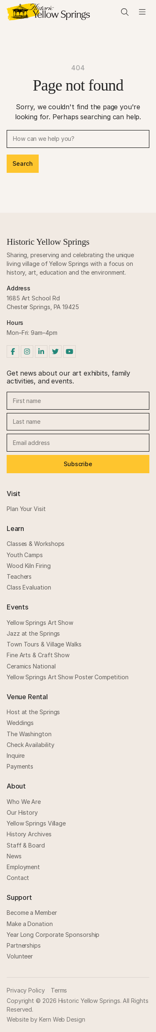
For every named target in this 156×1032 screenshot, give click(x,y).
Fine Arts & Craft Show (38, 655)
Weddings (20, 722)
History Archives (29, 834)
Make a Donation (30, 923)
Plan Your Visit (26, 508)
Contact (18, 877)
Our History (22, 812)
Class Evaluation (29, 587)
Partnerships (24, 945)
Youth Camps (25, 554)
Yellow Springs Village (36, 823)
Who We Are (24, 801)
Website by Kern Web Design (46, 1019)
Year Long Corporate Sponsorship (53, 934)
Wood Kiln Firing (29, 565)
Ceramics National (31, 666)
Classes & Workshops (35, 543)
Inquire (16, 755)
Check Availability (30, 744)
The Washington (29, 733)
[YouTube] (69, 351)
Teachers (19, 576)
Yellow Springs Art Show (40, 622)
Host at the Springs (33, 711)
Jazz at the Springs (33, 633)
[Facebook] (13, 351)
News (14, 856)
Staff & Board (26, 845)
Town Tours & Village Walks (44, 644)
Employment (23, 866)
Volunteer (20, 956)
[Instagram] (27, 351)
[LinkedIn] (41, 351)
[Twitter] (55, 351)
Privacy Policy (26, 990)
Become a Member (32, 912)
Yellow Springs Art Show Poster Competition (67, 677)
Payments (20, 766)
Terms (59, 990)
